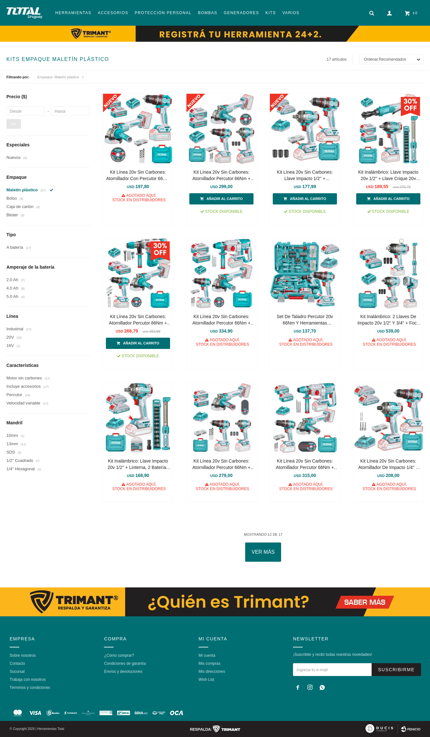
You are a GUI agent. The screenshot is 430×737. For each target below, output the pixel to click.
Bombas (207, 13)
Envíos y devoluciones (123, 671)
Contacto (17, 663)
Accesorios (113, 13)
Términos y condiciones (30, 687)
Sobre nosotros (23, 655)
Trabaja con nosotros (28, 679)
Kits (270, 13)
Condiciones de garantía (125, 663)
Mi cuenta (207, 655)
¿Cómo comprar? (119, 655)
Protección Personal (163, 13)
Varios (290, 13)
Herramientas (73, 13)
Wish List (206, 679)
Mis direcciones (212, 671)
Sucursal (17, 671)
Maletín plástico (58, 77)
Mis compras (209, 663)
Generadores (241, 13)
